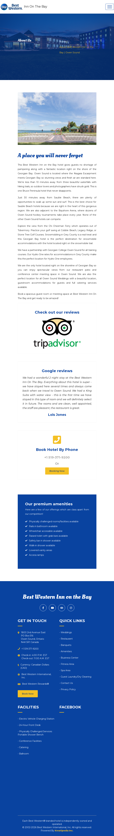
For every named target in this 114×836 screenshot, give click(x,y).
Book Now (28, 693)
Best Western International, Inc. (36, 676)
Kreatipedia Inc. (64, 830)
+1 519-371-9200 (57, 457)
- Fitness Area (66, 664)
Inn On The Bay (23, 7)
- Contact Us (66, 683)
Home (62, 41)
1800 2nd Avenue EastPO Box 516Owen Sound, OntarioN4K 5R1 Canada (33, 637)
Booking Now (57, 471)
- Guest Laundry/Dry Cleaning (75, 676)
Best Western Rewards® (35, 683)
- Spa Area (64, 670)
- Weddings (65, 632)
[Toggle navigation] (109, 7)
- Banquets (65, 645)
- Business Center (68, 657)
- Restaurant (66, 638)
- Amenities (65, 651)
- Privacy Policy (67, 689)
